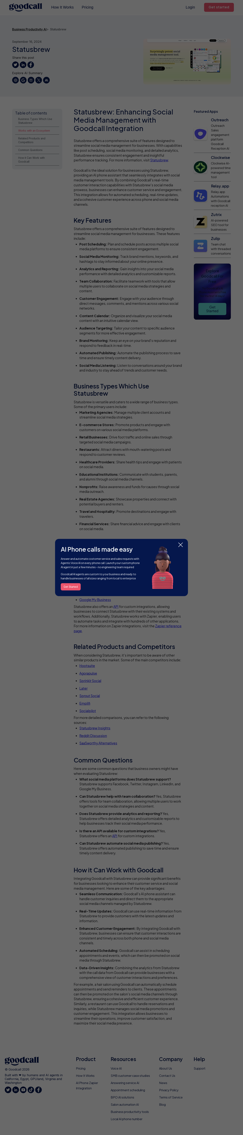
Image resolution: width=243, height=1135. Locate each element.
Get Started (71, 586)
